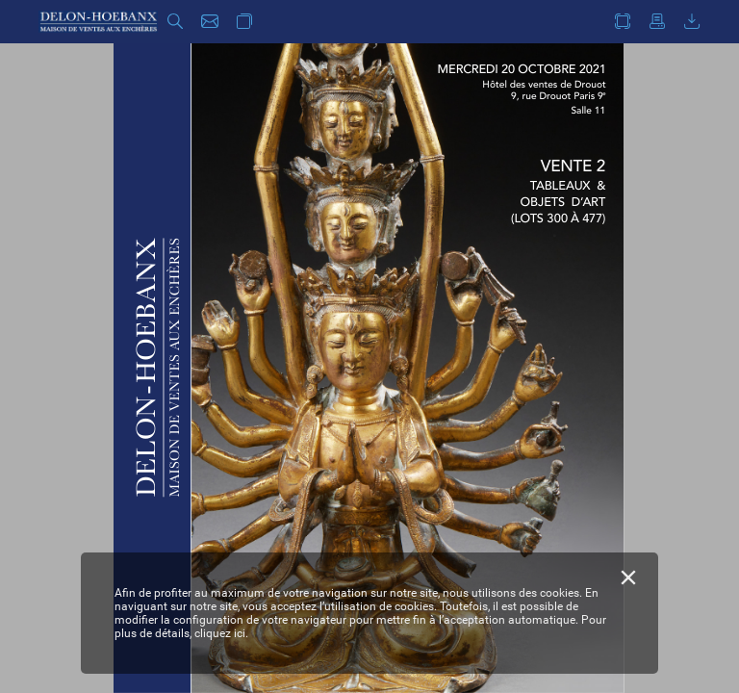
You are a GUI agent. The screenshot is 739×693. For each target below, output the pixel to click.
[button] (175, 21)
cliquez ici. (221, 633)
